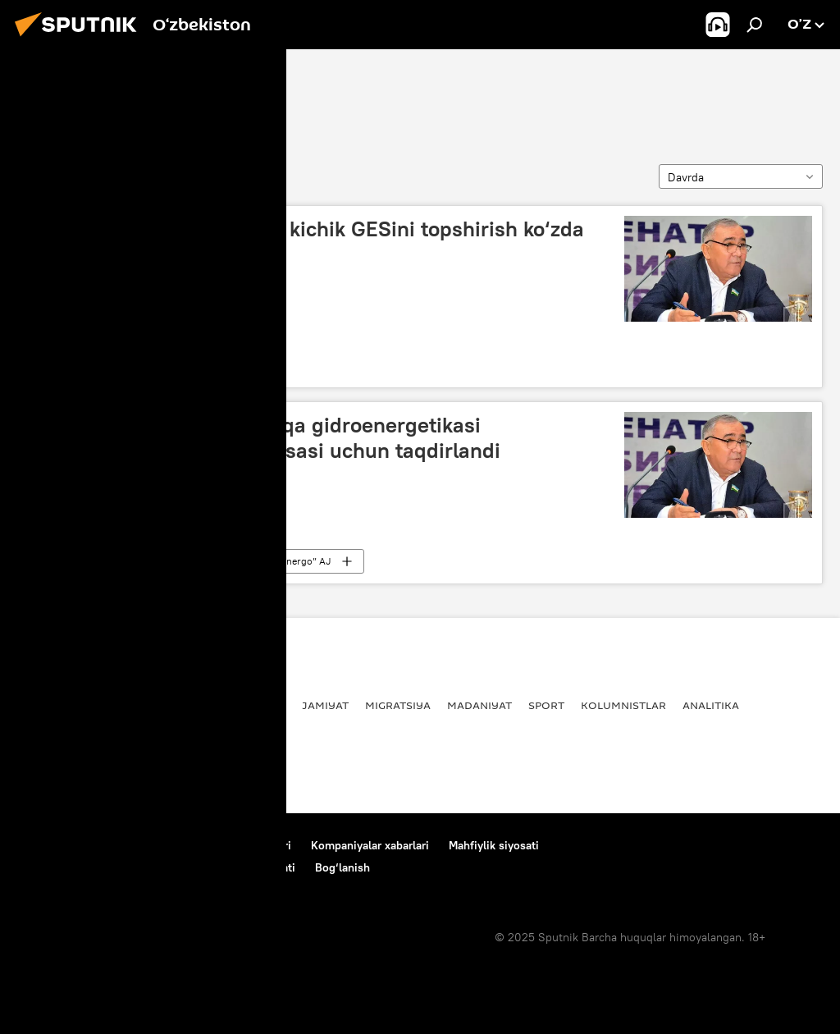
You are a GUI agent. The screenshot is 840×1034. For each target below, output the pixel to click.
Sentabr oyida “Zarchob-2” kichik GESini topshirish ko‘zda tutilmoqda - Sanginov (306, 242)
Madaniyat (479, 705)
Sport (546, 705)
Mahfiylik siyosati (494, 845)
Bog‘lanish (44, 845)
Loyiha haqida (127, 845)
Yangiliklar (52, 705)
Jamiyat (161, 561)
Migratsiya (398, 705)
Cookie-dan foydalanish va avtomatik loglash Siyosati (156, 867)
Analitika (710, 705)
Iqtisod (159, 365)
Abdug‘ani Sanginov (104, 96)
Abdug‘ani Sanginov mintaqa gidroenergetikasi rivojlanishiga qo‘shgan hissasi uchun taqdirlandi (264, 438)
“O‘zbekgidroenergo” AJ (277, 561)
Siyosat (127, 705)
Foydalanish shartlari (237, 845)
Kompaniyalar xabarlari (370, 845)
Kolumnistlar (623, 705)
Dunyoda (195, 705)
